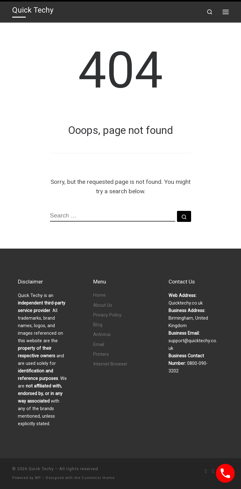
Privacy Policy (107, 315)
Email (98, 344)
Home (99, 295)
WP (38, 478)
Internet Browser (110, 364)
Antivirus (102, 334)
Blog (97, 324)
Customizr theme (98, 478)
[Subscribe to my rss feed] (206, 471)
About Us (102, 305)
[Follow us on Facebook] (213, 471)
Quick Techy (41, 468)
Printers (101, 354)
